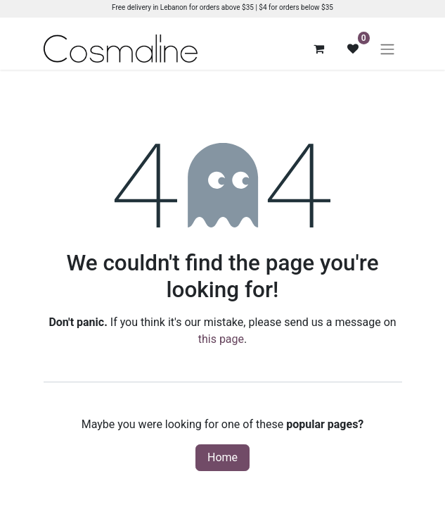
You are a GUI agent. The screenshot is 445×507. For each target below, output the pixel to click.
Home (222, 457)
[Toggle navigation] (387, 49)
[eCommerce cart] (319, 49)
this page (221, 339)
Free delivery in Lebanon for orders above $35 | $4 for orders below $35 (222, 7)
